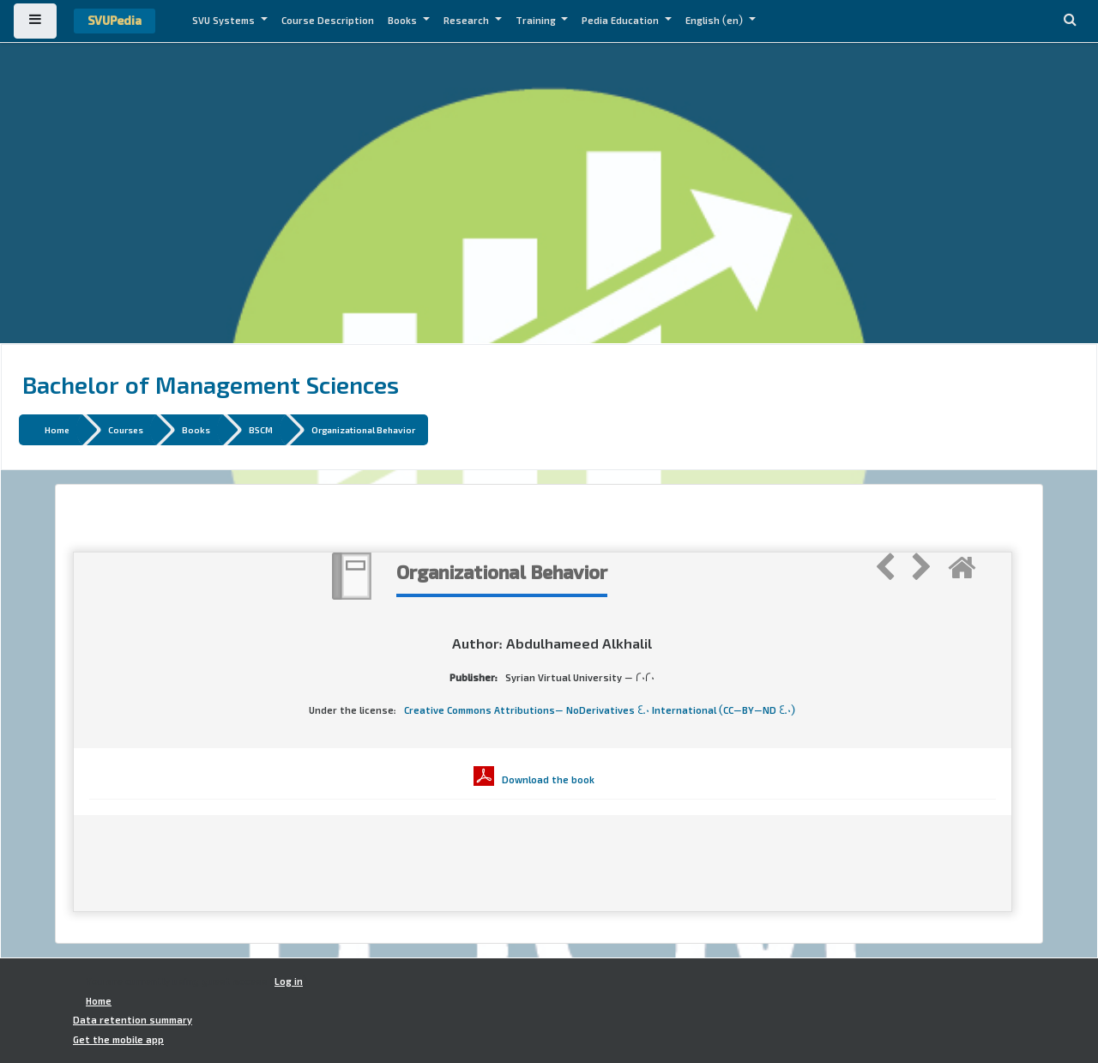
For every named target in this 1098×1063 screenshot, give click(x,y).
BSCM (261, 429)
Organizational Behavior (363, 429)
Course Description (327, 20)
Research (467, 20)
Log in (288, 981)
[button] (1069, 21)
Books (403, 20)
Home (57, 429)
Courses (125, 429)
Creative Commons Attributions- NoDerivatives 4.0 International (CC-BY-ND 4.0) (599, 710)
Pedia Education (621, 20)
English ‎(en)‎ (715, 20)
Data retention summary (132, 1020)
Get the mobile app (118, 1040)
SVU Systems (224, 20)
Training (537, 20)
